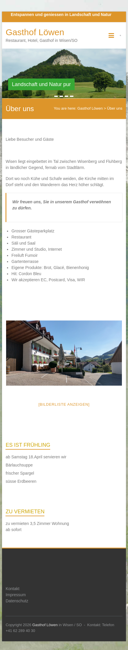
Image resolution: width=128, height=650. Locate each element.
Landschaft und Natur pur (41, 84)
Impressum (16, 594)
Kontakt (12, 588)
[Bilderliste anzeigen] (63, 404)
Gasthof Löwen (35, 32)
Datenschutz (17, 601)
